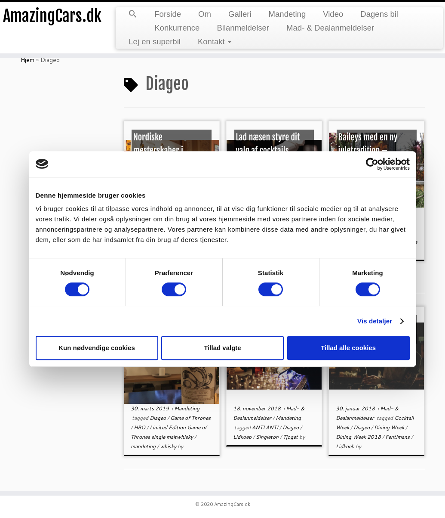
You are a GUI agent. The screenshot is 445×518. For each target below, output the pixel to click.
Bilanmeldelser (243, 27)
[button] (133, 14)
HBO (140, 427)
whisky (169, 446)
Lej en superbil (155, 41)
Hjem (27, 60)
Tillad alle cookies (348, 347)
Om (204, 14)
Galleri (240, 14)
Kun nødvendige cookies (96, 347)
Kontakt (214, 41)
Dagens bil (379, 14)
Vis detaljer (374, 321)
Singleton (268, 436)
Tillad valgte (222, 347)
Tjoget (291, 436)
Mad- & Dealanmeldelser (330, 27)
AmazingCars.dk (52, 17)
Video (333, 14)
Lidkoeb (243, 436)
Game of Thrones (190, 418)
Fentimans (398, 436)
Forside (167, 14)
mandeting (144, 446)
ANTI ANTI (265, 427)
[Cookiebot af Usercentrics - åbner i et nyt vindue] (372, 164)
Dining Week (389, 427)
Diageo (158, 418)
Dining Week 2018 (359, 436)
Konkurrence (176, 27)
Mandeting (287, 14)
